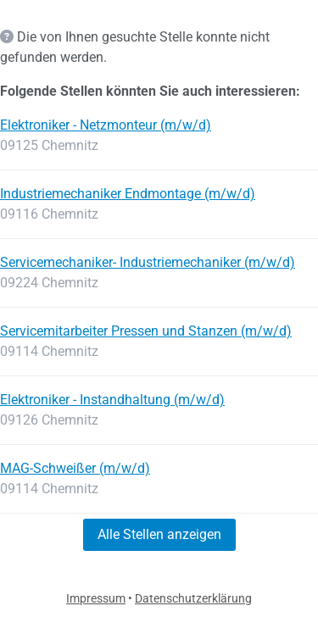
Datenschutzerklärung (193, 598)
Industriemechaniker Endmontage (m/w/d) (127, 194)
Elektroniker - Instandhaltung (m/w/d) (112, 400)
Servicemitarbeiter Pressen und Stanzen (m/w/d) (146, 331)
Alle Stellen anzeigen (159, 534)
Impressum (96, 598)
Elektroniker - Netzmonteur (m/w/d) (105, 125)
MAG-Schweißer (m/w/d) (75, 468)
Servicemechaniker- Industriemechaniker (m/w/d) (147, 262)
